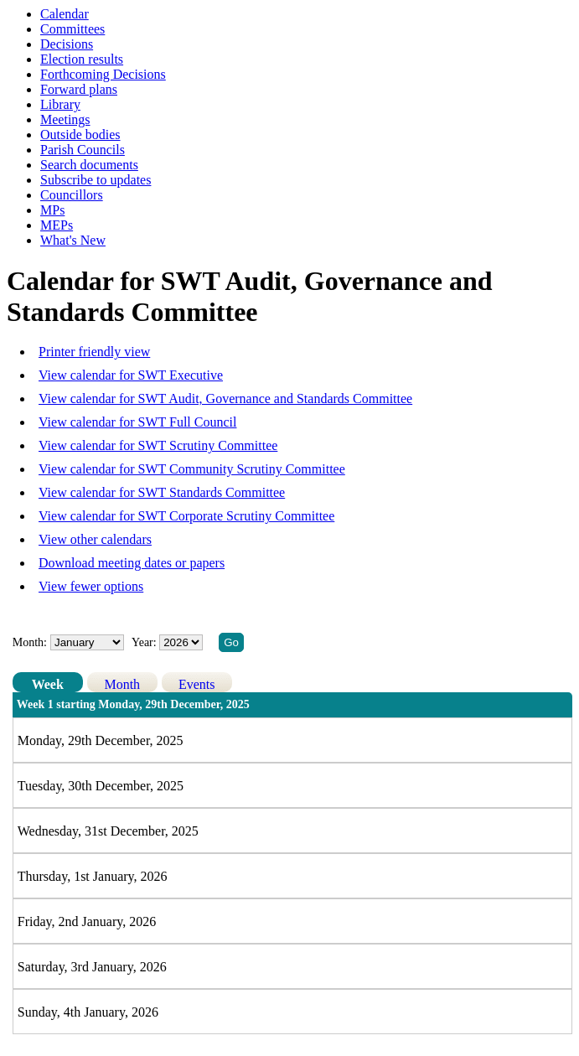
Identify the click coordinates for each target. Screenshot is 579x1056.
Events (196, 684)
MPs (52, 210)
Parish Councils (82, 149)
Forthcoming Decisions (103, 74)
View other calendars (95, 539)
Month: (30, 642)
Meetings (65, 119)
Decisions (66, 44)
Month (122, 684)
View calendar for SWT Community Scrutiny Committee (192, 469)
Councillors (71, 195)
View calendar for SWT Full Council (137, 422)
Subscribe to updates (95, 180)
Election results (81, 59)
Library (60, 104)
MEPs (56, 225)
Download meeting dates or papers (132, 563)
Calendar (64, 14)
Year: (145, 642)
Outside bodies (80, 134)
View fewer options (91, 586)
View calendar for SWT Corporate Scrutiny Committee (186, 516)
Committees (72, 29)
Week (48, 684)
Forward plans (78, 89)
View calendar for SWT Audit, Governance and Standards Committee (225, 398)
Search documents (89, 165)
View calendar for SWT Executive (131, 375)
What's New (73, 240)
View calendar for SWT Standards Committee (162, 492)
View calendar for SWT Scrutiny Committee (158, 445)
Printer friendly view (94, 351)
